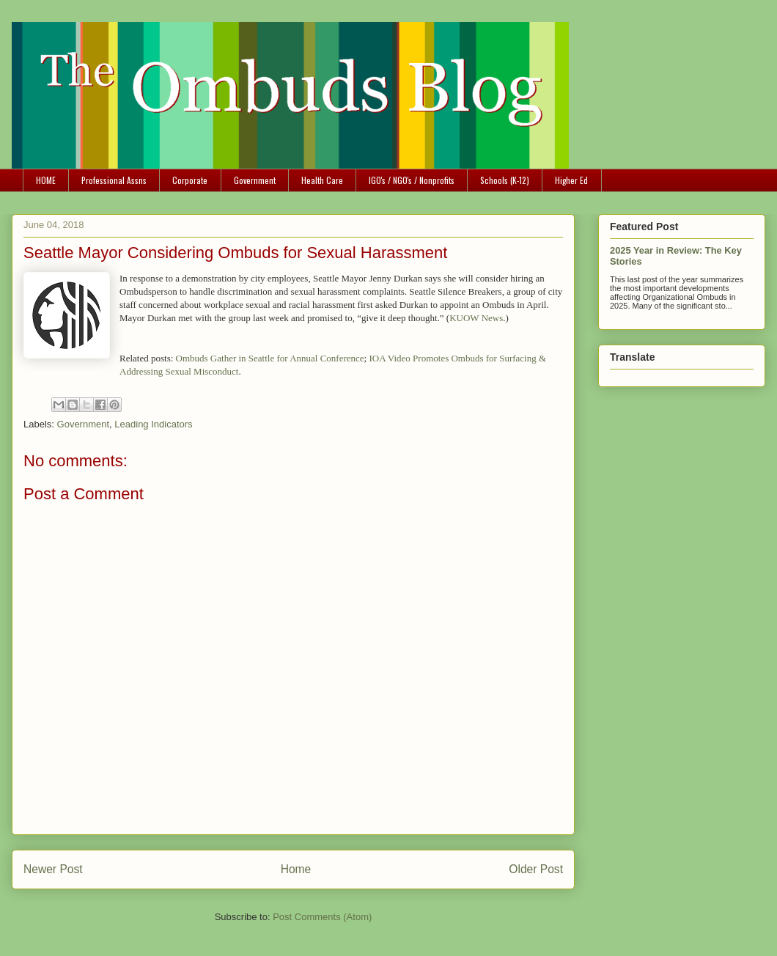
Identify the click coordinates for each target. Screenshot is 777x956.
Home (296, 869)
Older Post (536, 869)
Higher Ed (571, 180)
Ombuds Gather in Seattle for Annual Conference (270, 358)
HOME (46, 180)
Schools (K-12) (504, 180)
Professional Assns (114, 180)
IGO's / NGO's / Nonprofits (411, 180)
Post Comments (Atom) (322, 916)
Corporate (189, 180)
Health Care (322, 180)
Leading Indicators (153, 424)
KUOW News (476, 317)
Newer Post (53, 869)
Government (255, 180)
